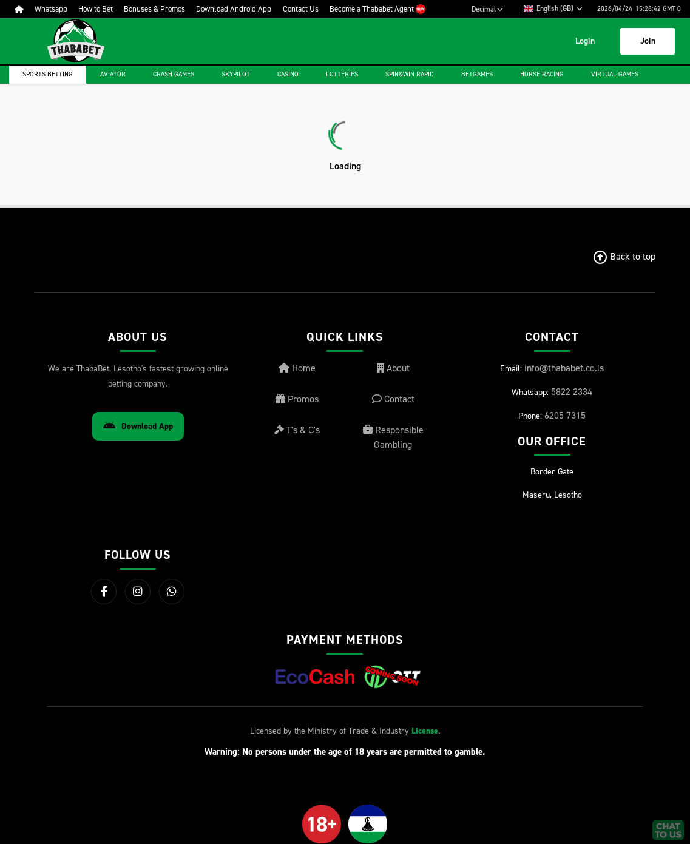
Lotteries (342, 74)
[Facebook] (104, 591)
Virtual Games (614, 74)
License (424, 731)
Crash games (173, 74)
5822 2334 (571, 391)
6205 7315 (565, 415)
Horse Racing (542, 74)
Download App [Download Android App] (138, 426)
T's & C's (297, 430)
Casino (288, 74)
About (393, 368)
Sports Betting (47, 74)
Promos (297, 399)
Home (297, 368)
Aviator (113, 74)
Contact (393, 399)
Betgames (477, 74)
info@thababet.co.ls (564, 368)
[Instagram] (138, 591)
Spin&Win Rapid (409, 74)
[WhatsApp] (171, 591)
